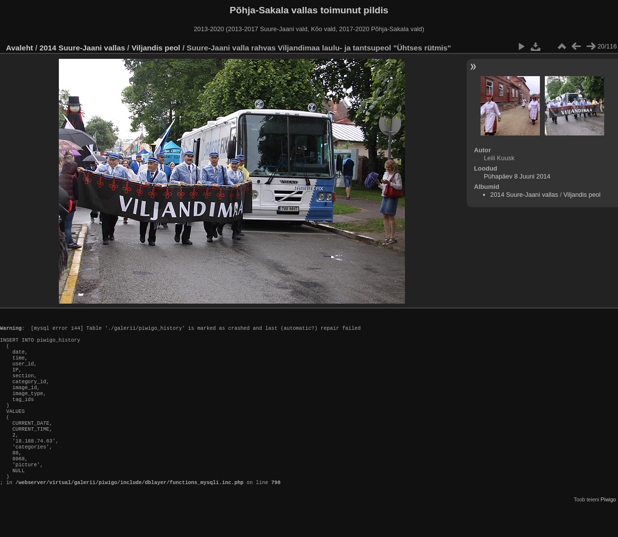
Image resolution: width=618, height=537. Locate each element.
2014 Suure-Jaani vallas (82, 48)
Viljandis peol (156, 48)
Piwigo (608, 529)
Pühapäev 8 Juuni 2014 (517, 176)
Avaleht (19, 48)
